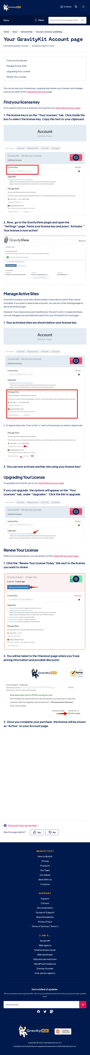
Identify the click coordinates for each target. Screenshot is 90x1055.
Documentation (45, 907)
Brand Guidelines (45, 917)
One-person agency (45, 973)
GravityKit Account (36, 91)
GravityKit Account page (67, 108)
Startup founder (45, 968)
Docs (15, 31)
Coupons (45, 884)
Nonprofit (45, 940)
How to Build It (45, 856)
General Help (26, 31)
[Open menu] (83, 6)
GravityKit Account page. (66, 556)
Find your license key (17, 60)
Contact (45, 903)
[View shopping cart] (65, 6)
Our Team (45, 870)
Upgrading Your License (18, 71)
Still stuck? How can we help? (22, 825)
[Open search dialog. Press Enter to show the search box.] (76, 6)
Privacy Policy (45, 921)
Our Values (45, 875)
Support (45, 898)
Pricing (45, 861)
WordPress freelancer (45, 963)
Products (45, 865)
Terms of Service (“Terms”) (45, 926)
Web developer (45, 954)
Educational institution (45, 959)
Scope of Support (45, 912)
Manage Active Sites (17, 66)
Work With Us (45, 879)
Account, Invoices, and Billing (49, 31)
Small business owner (45, 950)
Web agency (45, 945)
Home (6, 31)
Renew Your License (16, 76)
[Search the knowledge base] (65, 20)
